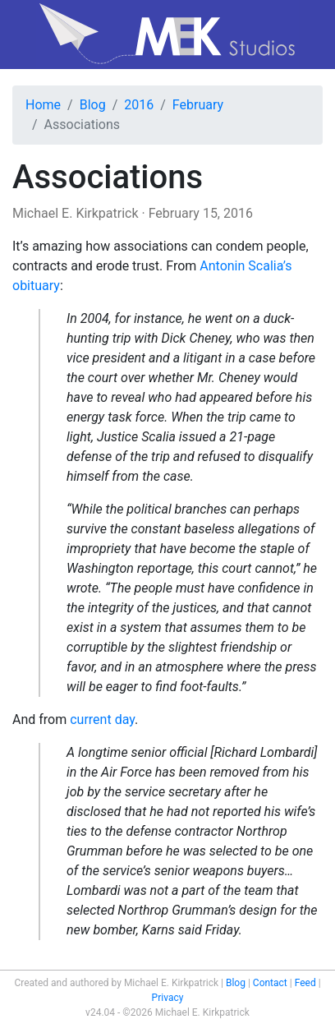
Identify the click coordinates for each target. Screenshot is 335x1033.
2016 (139, 105)
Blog (93, 105)
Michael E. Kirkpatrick (75, 213)
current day (102, 719)
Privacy (168, 997)
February (197, 105)
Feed (305, 983)
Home (43, 105)
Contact (270, 983)
